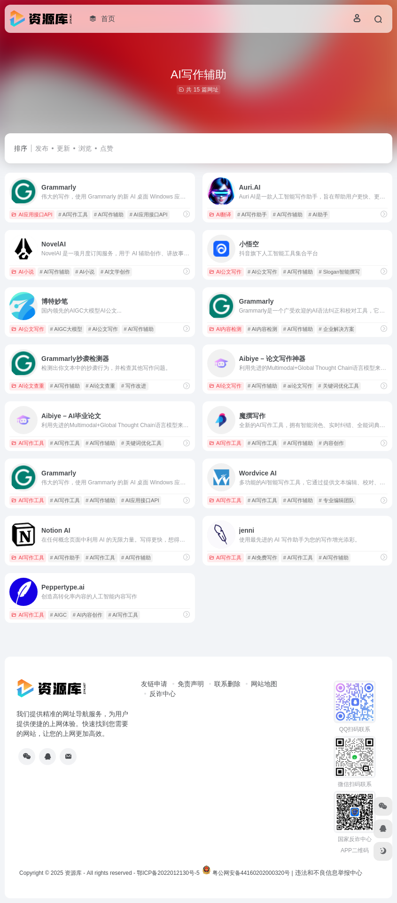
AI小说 (22, 272)
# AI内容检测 (262, 329)
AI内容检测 (225, 329)
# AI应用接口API (149, 214)
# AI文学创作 (115, 272)
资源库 (73, 873)
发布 (41, 148)
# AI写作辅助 (109, 214)
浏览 (85, 148)
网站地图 (264, 684)
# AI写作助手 (252, 214)
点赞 (106, 148)
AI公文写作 (225, 272)
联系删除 (227, 684)
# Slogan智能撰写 (339, 272)
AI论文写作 (225, 386)
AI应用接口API (31, 214)
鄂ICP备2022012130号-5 (168, 873)
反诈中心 (162, 693)
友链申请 (154, 684)
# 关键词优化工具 (338, 386)
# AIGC (58, 615)
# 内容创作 (331, 443)
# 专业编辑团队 (336, 500)
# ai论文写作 (297, 386)
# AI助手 (318, 214)
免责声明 (191, 684)
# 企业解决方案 (336, 329)
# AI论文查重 (100, 386)
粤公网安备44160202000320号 (251, 873)
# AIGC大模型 (66, 329)
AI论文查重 (27, 386)
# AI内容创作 (87, 615)
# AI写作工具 (73, 214)
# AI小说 (84, 272)
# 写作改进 (133, 386)
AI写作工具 (27, 443)
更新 (63, 148)
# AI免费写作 (262, 557)
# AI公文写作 (262, 272)
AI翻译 (220, 214)
